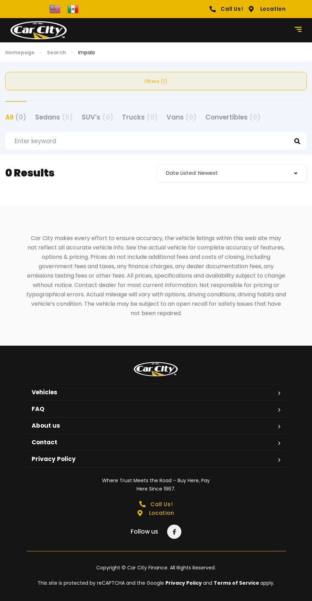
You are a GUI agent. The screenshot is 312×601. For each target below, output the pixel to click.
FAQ (38, 409)
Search (56, 52)
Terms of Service (237, 582)
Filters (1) (156, 81)
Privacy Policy (54, 459)
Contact (44, 442)
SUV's (97, 117)
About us (46, 425)
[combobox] (231, 173)
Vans (181, 117)
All (15, 117)
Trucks (140, 117)
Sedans (54, 117)
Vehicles (44, 392)
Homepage (20, 52)
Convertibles (233, 117)
